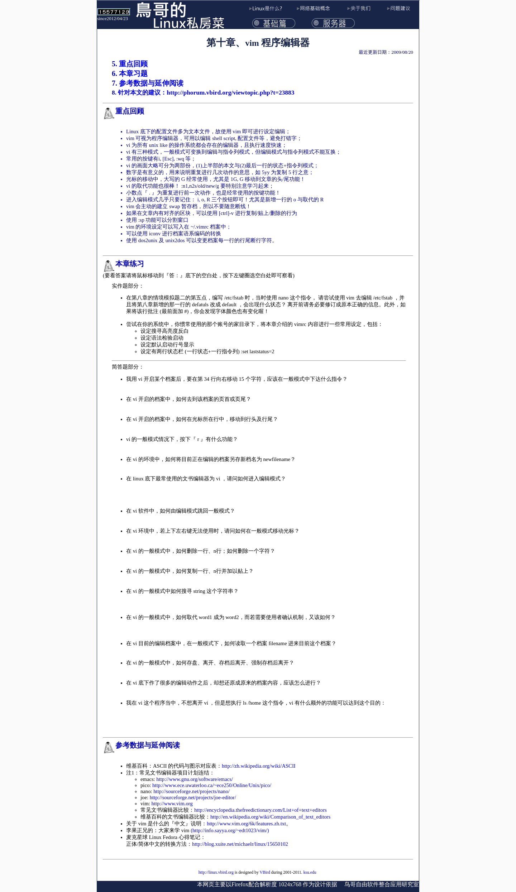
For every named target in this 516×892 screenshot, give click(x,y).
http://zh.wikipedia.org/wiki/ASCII (259, 766)
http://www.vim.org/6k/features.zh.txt (246, 823)
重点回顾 (133, 64)
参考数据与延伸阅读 (151, 83)
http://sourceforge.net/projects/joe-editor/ (193, 797)
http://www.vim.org (172, 803)
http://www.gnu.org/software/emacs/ (194, 779)
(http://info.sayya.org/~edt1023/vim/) (230, 830)
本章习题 (133, 73)
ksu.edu (309, 872)
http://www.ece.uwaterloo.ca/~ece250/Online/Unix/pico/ (211, 785)
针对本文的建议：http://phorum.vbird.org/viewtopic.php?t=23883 (206, 92)
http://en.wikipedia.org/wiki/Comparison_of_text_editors (270, 817)
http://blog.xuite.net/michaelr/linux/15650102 (240, 844)
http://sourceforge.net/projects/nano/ (191, 791)
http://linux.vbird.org (216, 872)
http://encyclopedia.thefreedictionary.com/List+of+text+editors (260, 810)
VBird (265, 872)
